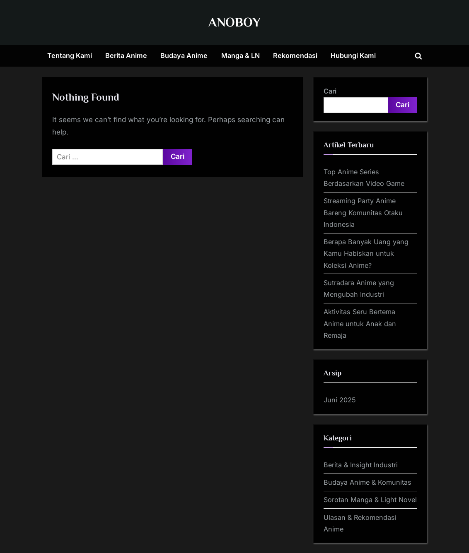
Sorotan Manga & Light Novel (370, 499)
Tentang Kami (69, 55)
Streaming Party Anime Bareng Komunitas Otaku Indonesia (363, 212)
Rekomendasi (295, 55)
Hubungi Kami (353, 55)
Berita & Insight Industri (361, 465)
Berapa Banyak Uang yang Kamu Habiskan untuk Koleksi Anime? (366, 253)
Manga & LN (240, 55)
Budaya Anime (184, 55)
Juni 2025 (340, 400)
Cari (330, 91)
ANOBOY (234, 22)
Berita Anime (126, 55)
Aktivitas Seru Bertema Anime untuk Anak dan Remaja (360, 323)
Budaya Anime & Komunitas (367, 482)
